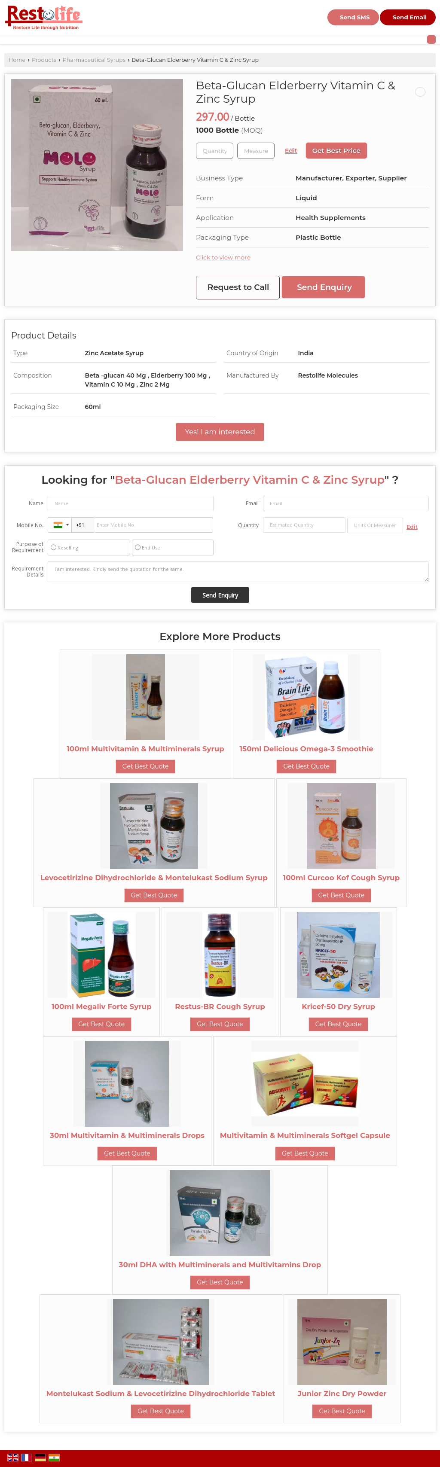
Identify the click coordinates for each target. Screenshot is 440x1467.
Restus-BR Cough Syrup (220, 1006)
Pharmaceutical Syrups (94, 60)
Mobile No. (30, 525)
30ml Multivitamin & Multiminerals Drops (127, 1135)
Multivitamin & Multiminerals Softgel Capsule (305, 1135)
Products (44, 60)
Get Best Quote (145, 766)
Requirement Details (27, 572)
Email (252, 503)
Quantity (248, 525)
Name (36, 503)
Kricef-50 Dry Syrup (338, 1006)
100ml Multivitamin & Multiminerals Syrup (145, 748)
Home (17, 60)
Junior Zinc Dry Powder (342, 1393)
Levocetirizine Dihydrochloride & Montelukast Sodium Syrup (154, 877)
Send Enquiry (324, 287)
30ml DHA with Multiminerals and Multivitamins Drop (220, 1264)
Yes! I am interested (220, 431)
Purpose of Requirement (27, 547)
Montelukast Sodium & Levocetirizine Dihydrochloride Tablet (160, 1393)
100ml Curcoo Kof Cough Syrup (341, 877)
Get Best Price (336, 150)
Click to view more (223, 257)
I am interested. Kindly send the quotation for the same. (238, 571)
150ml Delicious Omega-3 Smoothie (306, 748)
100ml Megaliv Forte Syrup (102, 1006)
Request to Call (238, 287)
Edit (291, 150)
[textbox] (256, 151)
